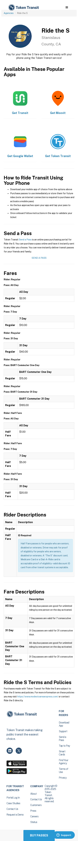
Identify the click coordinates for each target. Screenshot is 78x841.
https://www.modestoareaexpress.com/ (37, 696)
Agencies (9, 13)
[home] (23, 7)
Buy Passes (39, 835)
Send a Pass (25, 239)
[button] (67, 7)
